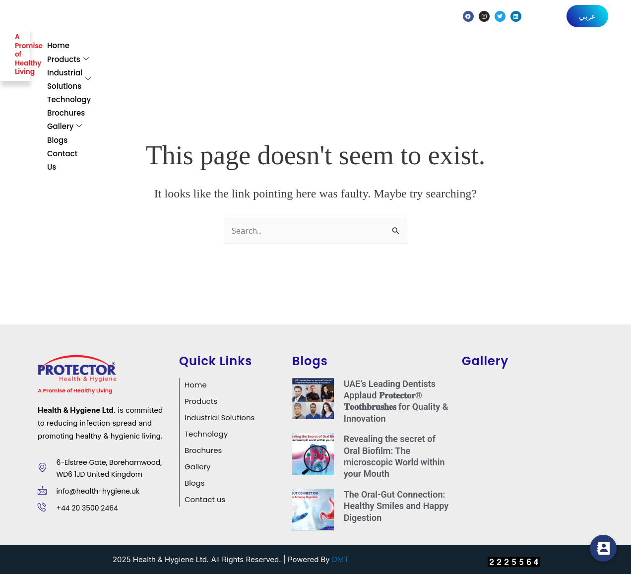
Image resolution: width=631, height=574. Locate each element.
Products (226, 52)
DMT (340, 555)
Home (178, 52)
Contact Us (588, 52)
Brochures (442, 52)
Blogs (541, 52)
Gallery (494, 52)
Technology (386, 52)
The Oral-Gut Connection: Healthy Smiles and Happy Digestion (396, 501)
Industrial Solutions (306, 52)
